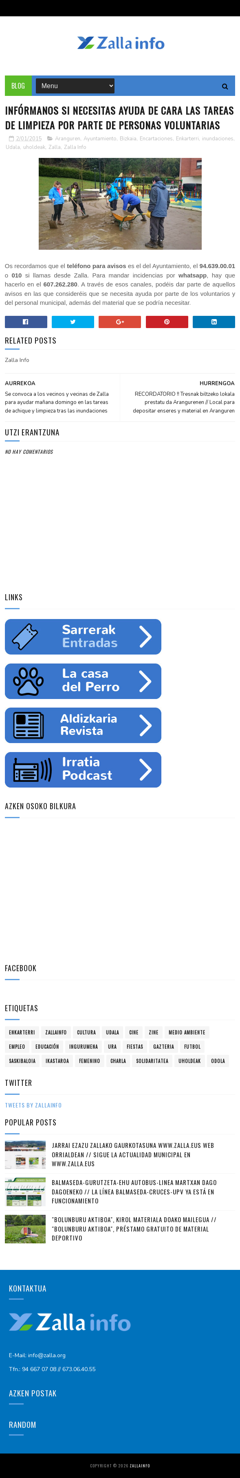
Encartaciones (156, 138)
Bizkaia (128, 138)
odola (218, 1061)
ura (112, 1046)
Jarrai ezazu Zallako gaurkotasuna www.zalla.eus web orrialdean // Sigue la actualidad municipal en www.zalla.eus (133, 1154)
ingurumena (83, 1046)
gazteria (163, 1046)
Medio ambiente (187, 1032)
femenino (89, 1061)
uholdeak (34, 147)
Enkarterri (187, 138)
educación (47, 1046)
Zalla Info (75, 147)
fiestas (135, 1046)
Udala (13, 147)
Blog (18, 86)
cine (134, 1032)
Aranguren (67, 138)
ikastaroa (57, 1061)
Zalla (54, 147)
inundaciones (217, 138)
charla (118, 1061)
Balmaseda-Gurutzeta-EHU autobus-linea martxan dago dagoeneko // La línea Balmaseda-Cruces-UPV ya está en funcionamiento (134, 1191)
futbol (192, 1046)
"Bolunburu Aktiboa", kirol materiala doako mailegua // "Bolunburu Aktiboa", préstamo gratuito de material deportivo (134, 1228)
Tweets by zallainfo (33, 1105)
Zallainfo (56, 1032)
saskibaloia (22, 1061)
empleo (17, 1046)
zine (154, 1032)
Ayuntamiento (100, 138)
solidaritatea (152, 1061)
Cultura (86, 1032)
